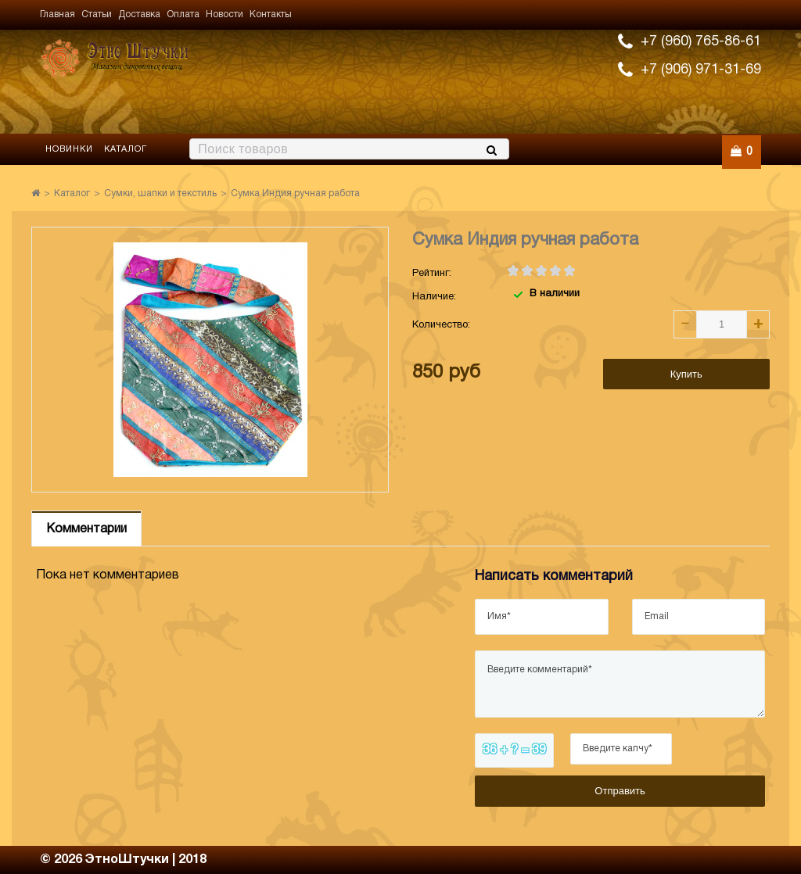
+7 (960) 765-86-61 (701, 41)
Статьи (96, 14)
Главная (57, 14)
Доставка (139, 14)
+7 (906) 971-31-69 (701, 70)
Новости (224, 14)
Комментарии (86, 529)
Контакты (271, 14)
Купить (686, 374)
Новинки (69, 149)
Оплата (183, 14)
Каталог (125, 149)
